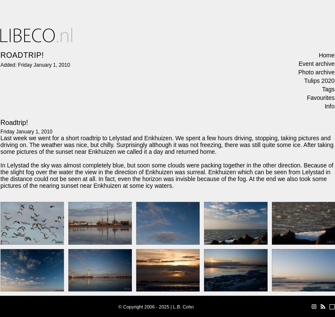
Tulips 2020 (319, 80)
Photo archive (316, 72)
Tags (328, 89)
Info (330, 106)
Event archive (317, 63)
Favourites (321, 97)
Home (327, 55)
